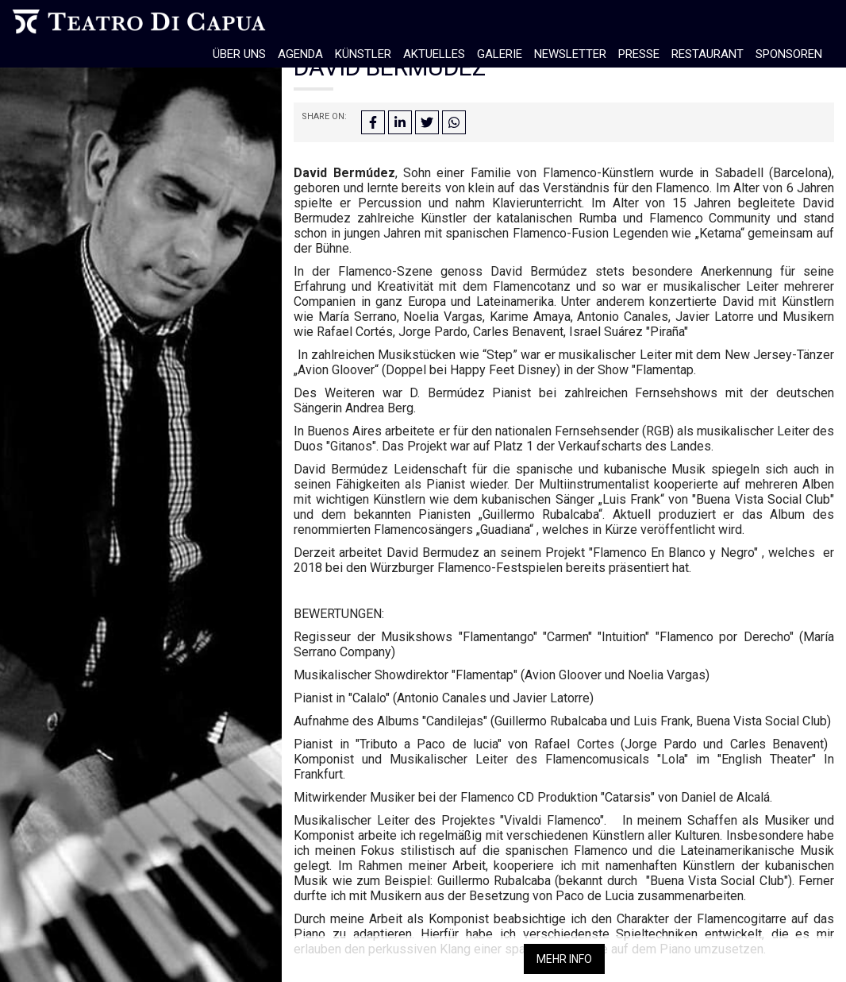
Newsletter (570, 54)
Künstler (363, 54)
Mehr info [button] (564, 959)
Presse (638, 54)
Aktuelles (434, 54)
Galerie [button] (499, 54)
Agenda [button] (300, 54)
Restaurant (707, 54)
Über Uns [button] (239, 54)
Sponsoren (789, 54)
